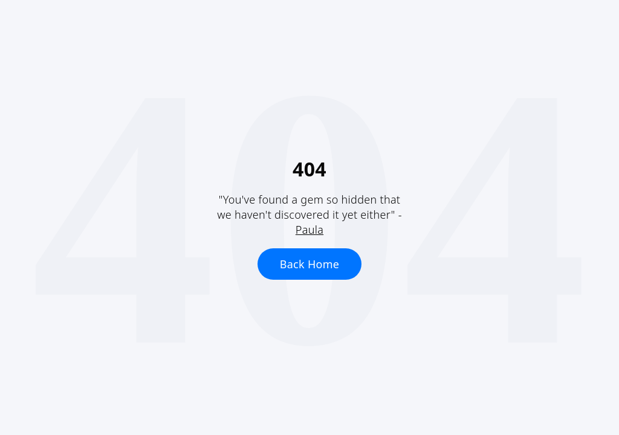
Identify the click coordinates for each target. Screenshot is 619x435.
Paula (309, 229)
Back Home (310, 264)
